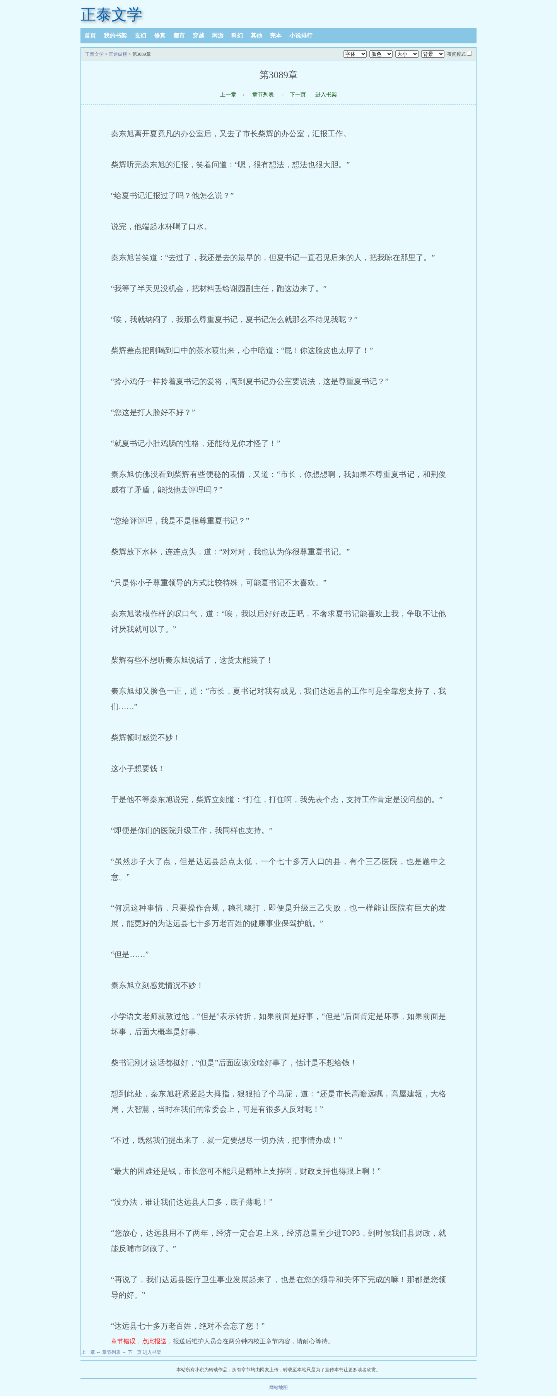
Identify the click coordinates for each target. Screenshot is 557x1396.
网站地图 (278, 1387)
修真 (160, 36)
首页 (90, 36)
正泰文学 (111, 14)
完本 (276, 36)
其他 (256, 36)
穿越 (198, 36)
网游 (218, 36)
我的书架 (115, 36)
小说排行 (301, 36)
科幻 (237, 36)
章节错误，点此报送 (139, 1341)
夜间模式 (456, 54)
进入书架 (326, 95)
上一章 (228, 95)
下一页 (298, 95)
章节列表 (263, 95)
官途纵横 (118, 54)
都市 (179, 36)
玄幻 (140, 36)
